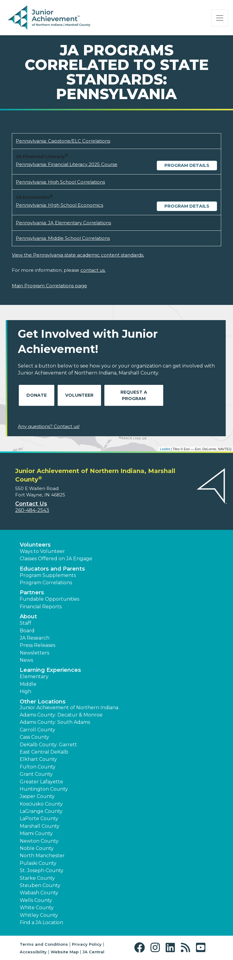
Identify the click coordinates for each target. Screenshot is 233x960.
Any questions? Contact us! (48, 426)
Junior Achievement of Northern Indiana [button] (69, 707)
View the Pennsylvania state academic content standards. (78, 255)
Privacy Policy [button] (87, 944)
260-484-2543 (32, 510)
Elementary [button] (34, 676)
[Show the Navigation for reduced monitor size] (219, 17)
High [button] (25, 691)
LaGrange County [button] (41, 811)
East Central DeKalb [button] (44, 752)
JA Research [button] (34, 638)
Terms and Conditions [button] (44, 944)
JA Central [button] (93, 951)
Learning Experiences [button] (50, 670)
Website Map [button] (65, 951)
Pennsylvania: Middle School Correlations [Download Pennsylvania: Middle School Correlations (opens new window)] (63, 238)
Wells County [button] (36, 900)
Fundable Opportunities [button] (49, 599)
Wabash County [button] (39, 893)
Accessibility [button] (33, 951)
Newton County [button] (39, 841)
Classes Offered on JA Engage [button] (56, 558)
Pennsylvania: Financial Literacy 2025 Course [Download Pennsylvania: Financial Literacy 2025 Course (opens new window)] (66, 164)
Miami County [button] (36, 833)
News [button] (26, 660)
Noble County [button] (37, 848)
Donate (36, 395)
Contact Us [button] (31, 503)
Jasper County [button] (37, 796)
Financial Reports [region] (41, 606)
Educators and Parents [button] (52, 569)
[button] (141, 947)
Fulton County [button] (38, 767)
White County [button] (37, 907)
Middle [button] (28, 684)
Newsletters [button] (34, 653)
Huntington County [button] (44, 789)
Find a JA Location (41, 922)
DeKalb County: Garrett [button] (48, 745)
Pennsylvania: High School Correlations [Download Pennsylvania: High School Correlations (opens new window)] (60, 182)
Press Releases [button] (37, 645)
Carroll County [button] (37, 730)
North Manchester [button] (42, 855)
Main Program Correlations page (49, 285)
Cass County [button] (34, 737)
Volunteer (79, 395)
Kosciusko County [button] (41, 804)
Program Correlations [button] (46, 582)
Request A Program (133, 395)
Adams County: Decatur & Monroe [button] (61, 715)
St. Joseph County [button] (41, 870)
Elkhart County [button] (38, 759)
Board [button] (27, 631)
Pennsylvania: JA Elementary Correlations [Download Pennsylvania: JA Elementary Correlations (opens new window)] (63, 223)
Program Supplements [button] (48, 575)
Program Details (186, 165)
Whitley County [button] (39, 915)
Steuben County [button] (40, 885)
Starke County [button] (37, 878)
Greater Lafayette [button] (41, 782)
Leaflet (165, 449)
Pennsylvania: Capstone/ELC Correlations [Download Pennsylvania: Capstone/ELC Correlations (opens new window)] (63, 141)
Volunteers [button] (35, 544)
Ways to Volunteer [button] (42, 551)
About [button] (28, 616)
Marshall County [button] (39, 826)
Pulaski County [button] (38, 863)
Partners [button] (32, 592)
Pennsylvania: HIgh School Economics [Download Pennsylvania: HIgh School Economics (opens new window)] (59, 205)
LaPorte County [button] (39, 818)
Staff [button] (25, 623)
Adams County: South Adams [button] (55, 722)
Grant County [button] (36, 774)
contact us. (93, 270)
